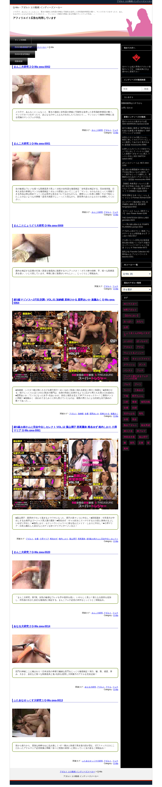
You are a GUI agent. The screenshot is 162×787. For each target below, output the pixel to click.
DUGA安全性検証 (71, 40)
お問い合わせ (127, 108)
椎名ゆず (54, 539)
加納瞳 (81, 414)
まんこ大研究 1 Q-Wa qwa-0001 (32, 143)
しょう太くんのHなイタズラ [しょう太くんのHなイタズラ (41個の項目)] (137, 334)
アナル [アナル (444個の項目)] (140, 347)
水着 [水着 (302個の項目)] (126, 419)
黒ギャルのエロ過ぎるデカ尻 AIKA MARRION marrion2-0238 (135, 122)
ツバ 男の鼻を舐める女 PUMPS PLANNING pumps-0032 (135, 225)
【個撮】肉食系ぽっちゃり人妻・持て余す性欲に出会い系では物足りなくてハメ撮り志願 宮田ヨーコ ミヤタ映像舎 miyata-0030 (136, 187)
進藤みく (114, 414)
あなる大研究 (90, 687)
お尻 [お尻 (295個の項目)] (126, 327)
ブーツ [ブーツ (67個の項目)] (137, 384)
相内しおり (63, 539)
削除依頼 (93, 40)
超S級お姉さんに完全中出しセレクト (102, 539)
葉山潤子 (73, 539)
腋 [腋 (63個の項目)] (125, 442)
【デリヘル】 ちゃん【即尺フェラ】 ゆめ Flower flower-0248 (135, 212)
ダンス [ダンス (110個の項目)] (142, 364)
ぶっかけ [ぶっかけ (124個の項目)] (128, 341)
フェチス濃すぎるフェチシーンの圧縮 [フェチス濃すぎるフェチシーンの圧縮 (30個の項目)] (136, 377)
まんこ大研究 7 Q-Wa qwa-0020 (32, 552)
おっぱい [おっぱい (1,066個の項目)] (128, 321)
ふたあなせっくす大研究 (92, 761)
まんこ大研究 (97, 130)
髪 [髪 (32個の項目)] (148, 442)
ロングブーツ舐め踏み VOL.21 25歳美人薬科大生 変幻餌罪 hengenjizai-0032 (135, 204)
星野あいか (94, 414)
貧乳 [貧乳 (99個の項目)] (132, 442)
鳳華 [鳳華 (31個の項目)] (126, 448)
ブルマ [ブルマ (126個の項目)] (127, 384)
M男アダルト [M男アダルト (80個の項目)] (130, 309)
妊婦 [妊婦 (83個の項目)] (134, 407)
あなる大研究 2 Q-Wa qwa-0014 (32, 626)
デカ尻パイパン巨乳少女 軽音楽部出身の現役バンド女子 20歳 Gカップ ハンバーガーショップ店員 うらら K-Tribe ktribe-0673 (136, 244)
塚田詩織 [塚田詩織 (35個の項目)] (145, 402)
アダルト (107, 130)
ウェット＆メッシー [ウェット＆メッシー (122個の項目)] (134, 353)
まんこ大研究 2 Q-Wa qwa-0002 (32, 66)
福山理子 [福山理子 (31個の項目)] (143, 437)
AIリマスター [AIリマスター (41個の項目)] (130, 304)
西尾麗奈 (81, 539)
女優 (86, 414)
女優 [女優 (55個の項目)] (126, 407)
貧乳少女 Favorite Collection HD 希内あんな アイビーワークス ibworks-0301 (135, 254)
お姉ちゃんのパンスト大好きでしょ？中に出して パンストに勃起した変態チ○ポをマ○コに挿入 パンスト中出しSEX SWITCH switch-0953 (136, 154)
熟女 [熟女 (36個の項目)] (134, 419)
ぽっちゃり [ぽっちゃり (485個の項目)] (142, 341)
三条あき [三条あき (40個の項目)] (138, 390)
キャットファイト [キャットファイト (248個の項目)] (141, 358)
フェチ (115, 130)
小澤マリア (44, 539)
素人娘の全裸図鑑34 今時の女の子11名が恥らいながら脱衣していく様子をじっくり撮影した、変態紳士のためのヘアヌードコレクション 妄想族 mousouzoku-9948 (136, 174)
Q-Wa (115, 133)
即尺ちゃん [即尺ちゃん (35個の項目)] (137, 396)
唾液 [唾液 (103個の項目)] (134, 402)
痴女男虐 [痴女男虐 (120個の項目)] (145, 425)
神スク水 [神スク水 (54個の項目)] (128, 431)
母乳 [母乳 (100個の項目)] (141, 413)
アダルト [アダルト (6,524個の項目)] (128, 347)
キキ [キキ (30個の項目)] (126, 358)
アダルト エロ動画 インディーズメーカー (29, 47)
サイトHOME (20, 40)
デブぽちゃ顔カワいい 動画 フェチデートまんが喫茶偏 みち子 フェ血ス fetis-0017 (136, 233)
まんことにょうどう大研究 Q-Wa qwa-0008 (38, 225)
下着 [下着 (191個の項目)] (126, 396)
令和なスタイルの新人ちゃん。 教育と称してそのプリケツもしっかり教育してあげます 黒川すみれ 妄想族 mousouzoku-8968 (136, 141)
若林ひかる (104, 414)
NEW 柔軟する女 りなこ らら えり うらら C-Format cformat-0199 (136, 196)
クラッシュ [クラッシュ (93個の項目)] (129, 364)
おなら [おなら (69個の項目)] (140, 321)
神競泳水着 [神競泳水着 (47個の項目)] (129, 437)
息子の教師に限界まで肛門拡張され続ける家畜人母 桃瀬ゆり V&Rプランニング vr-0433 (136, 130)
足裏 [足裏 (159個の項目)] (141, 442)
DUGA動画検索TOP (45, 40)
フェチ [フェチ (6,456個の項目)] (140, 370)
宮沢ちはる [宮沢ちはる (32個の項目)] (129, 413)
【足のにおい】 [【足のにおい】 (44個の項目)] (131, 315)
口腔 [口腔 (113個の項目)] (126, 402)
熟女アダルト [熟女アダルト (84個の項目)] (130, 425)
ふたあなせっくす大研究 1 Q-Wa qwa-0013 (38, 700)
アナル (108, 687)
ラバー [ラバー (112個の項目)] (127, 390)
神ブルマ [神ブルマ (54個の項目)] (141, 431)
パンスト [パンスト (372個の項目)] (128, 370)
